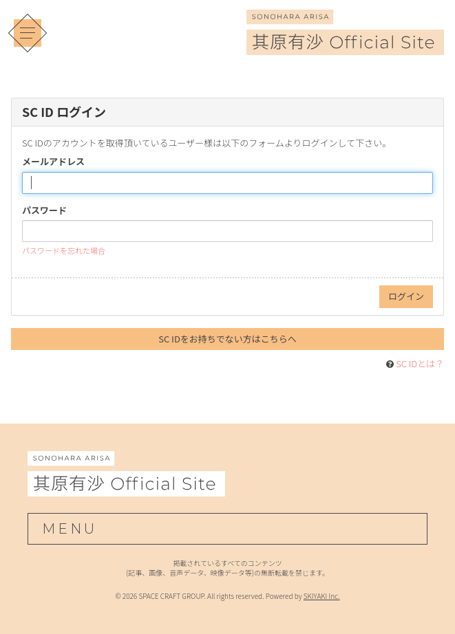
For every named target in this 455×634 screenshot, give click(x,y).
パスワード (44, 210)
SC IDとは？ (420, 363)
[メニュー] (27, 33)
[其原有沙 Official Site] (345, 45)
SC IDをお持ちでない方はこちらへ (227, 338)
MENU (69, 529)
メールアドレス (53, 161)
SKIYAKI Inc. (322, 596)
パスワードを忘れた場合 (63, 250)
